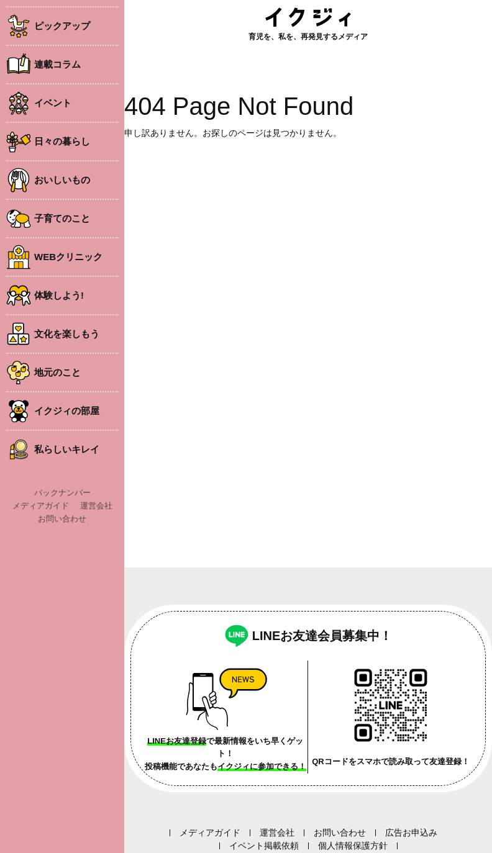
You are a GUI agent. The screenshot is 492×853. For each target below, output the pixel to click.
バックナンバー (62, 492)
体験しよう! (59, 295)
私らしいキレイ (66, 449)
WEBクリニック (68, 256)
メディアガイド (40, 505)
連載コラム (57, 64)
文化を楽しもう (66, 333)
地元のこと (57, 372)
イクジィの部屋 (66, 410)
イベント (52, 102)
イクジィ (308, 17)
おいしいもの (62, 179)
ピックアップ (62, 25)
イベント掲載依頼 (264, 846)
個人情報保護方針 (353, 846)
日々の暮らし (62, 141)
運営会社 (96, 505)
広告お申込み (411, 832)
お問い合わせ (62, 518)
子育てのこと (62, 218)
